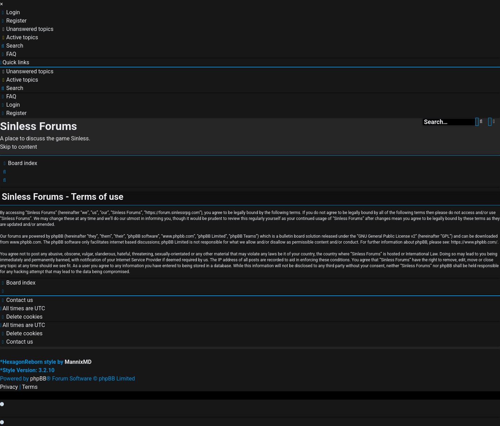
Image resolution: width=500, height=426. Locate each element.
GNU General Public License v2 (386, 236)
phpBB (38, 378)
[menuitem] (10, 12)
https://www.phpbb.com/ (474, 242)
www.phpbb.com (25, 242)
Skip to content (18, 147)
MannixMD (78, 362)
